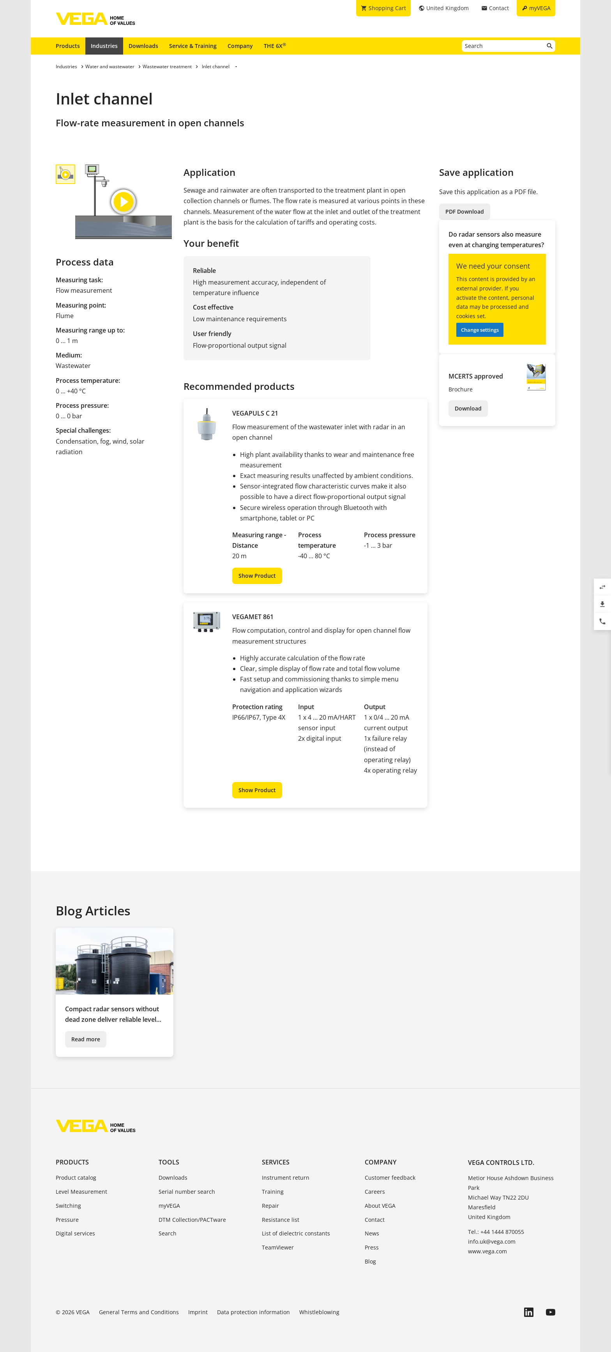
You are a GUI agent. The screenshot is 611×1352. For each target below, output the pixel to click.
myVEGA (169, 1205)
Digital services (75, 1233)
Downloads (143, 46)
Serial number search (187, 1191)
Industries (104, 46)
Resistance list (280, 1219)
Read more (85, 1039)
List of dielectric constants (296, 1233)
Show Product (257, 575)
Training (273, 1191)
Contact (375, 1219)
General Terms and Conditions (139, 1312)
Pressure (67, 1219)
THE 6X (275, 46)
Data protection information (253, 1312)
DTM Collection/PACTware (192, 1219)
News (372, 1233)
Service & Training (193, 46)
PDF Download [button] (464, 211)
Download (468, 408)
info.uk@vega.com (492, 1241)
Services (276, 1162)
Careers (375, 1191)
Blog (370, 1261)
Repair (270, 1205)
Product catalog (76, 1177)
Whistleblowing (319, 1312)
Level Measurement (81, 1191)
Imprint (198, 1312)
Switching (68, 1205)
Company (240, 46)
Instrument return (285, 1177)
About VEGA (380, 1205)
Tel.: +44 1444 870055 (496, 1231)
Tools (169, 1162)
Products (68, 46)
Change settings (480, 329)
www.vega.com (487, 1251)
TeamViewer (278, 1247)
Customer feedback (390, 1177)
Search (168, 1233)
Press (372, 1247)
